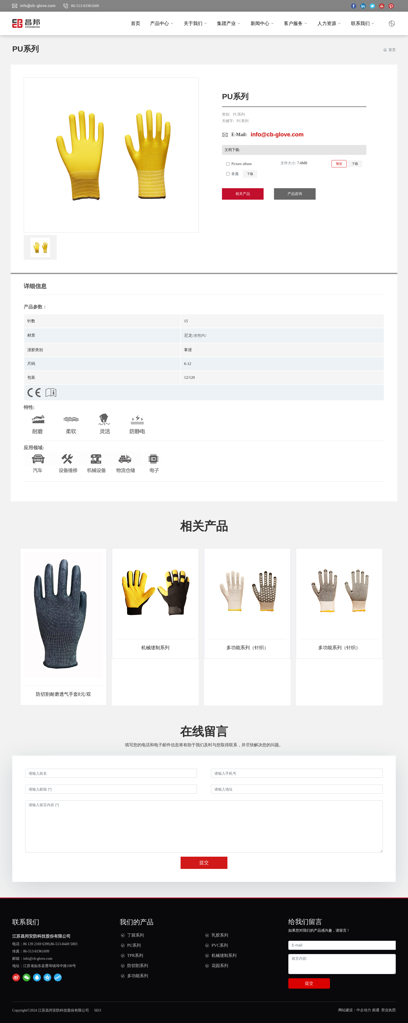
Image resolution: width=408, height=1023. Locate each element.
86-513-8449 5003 (64, 944)
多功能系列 (137, 976)
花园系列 (220, 965)
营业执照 (388, 1010)
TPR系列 (135, 955)
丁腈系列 (135, 935)
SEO (97, 1010)
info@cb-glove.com (37, 5)
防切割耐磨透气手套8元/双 (63, 694)
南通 (375, 1010)
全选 (235, 174)
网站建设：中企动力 (354, 1010)
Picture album (241, 164)
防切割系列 (137, 965)
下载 (355, 164)
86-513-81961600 (85, 6)
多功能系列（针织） (247, 647)
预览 (339, 164)
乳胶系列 (220, 935)
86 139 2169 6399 (36, 944)
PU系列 (239, 114)
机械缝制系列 (155, 647)
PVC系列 (220, 945)
